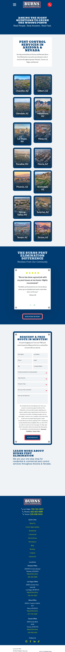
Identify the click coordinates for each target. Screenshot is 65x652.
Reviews (32, 549)
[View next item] (34, 305)
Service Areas (32, 538)
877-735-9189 (32, 614)
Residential (32, 531)
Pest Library (32, 542)
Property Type (22, 384)
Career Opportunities (32, 527)
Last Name (36, 354)
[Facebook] (30, 642)
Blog (32, 546)
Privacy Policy (36, 431)
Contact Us (32, 557)
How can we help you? (24, 395)
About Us (32, 523)
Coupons (32, 553)
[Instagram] (26, 642)
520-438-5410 (36, 514)
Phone (19, 360)
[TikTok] (39, 642)
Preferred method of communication (27, 372)
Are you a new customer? (24, 390)
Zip (19, 366)
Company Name (38, 366)
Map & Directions (32, 574)
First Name (21, 354)
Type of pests (21, 378)
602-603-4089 (36, 512)
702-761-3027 (37, 509)
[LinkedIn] (35, 642)
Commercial (32, 535)
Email (35, 360)
